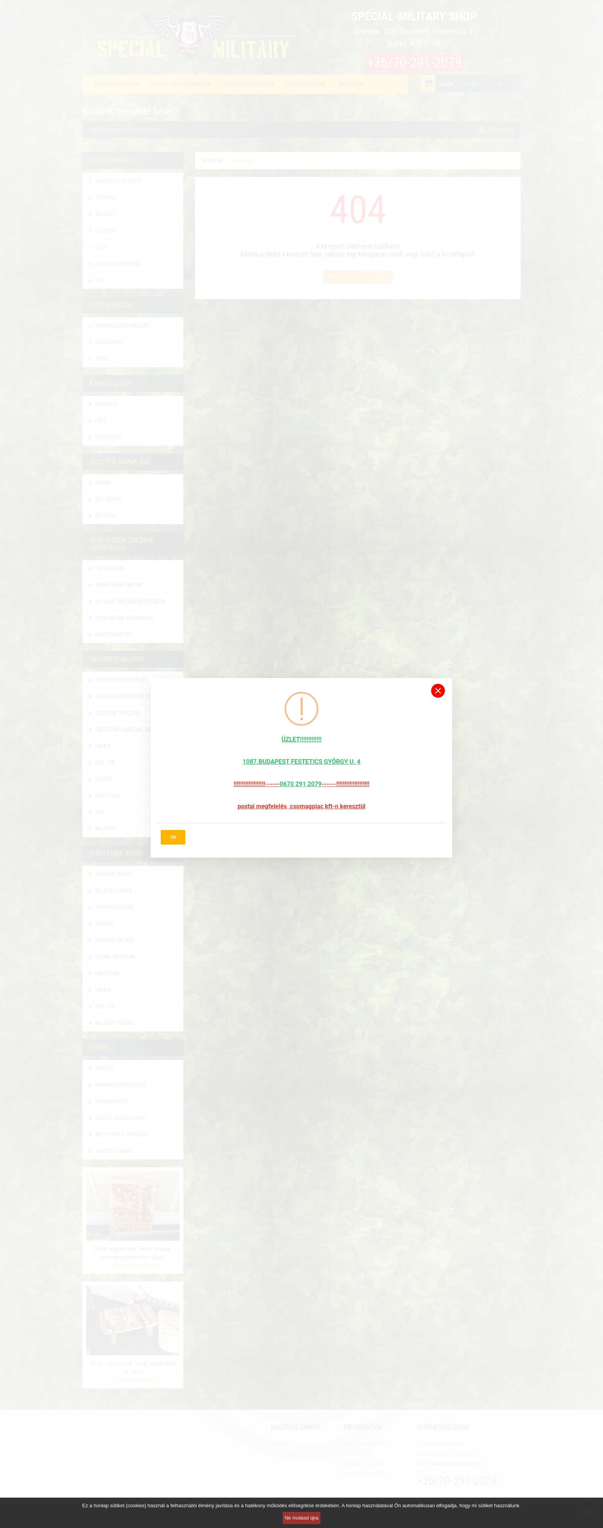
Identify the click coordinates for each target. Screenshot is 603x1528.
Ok (173, 837)
